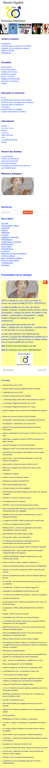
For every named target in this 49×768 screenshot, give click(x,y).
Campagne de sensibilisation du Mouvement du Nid (20, 591)
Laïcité (4, 83)
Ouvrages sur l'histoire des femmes (15, 166)
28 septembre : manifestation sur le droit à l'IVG (19, 424)
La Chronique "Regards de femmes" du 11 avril (19, 403)
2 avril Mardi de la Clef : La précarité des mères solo (21, 671)
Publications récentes (11, 242)
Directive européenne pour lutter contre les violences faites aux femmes (24, 577)
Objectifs (5, 228)
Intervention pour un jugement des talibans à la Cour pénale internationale (23, 453)
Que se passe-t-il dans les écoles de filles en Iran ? (20, 464)
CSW (3, 137)
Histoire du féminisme (10, 159)
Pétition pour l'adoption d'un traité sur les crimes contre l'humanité (22, 469)
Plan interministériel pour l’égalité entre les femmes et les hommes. (22, 705)
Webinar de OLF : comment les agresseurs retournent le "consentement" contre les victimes (22, 529)
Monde (4, 130)
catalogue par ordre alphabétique (24, 350)
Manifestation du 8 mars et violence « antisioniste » (20, 719)
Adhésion (5, 233)
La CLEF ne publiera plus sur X (13, 700)
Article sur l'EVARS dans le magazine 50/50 (18, 684)
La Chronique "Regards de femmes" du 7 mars (19, 407)
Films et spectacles (10, 261)
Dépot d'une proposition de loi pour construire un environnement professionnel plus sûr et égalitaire (25, 510)
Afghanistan (5, 133)
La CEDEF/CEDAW (9, 140)
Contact (4, 235)
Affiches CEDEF (8, 51)
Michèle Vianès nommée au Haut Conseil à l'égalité (20, 639)
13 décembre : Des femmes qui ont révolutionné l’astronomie (24, 420)
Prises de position (8, 69)
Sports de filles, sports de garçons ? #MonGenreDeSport (22, 734)
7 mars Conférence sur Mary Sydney (15, 675)
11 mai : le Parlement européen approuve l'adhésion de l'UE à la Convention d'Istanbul (25, 689)
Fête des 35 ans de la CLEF (12, 385)
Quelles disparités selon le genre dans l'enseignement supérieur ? (25, 412)
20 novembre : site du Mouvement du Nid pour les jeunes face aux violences (24, 583)
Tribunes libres (8, 256)
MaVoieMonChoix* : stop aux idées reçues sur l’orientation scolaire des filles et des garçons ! (23, 552)
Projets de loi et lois (9, 72)
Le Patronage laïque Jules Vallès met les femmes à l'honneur (24, 400)
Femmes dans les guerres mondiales (16, 46)
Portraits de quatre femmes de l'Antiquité (17, 396)
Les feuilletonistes (8, 168)
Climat (4, 142)
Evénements (6, 67)
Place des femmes (8, 163)
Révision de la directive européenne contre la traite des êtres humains (24, 571)
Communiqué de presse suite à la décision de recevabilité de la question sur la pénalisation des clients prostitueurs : (25, 656)
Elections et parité (8, 74)
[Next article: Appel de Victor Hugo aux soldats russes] (42, 370)
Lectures (5, 251)
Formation (5, 107)
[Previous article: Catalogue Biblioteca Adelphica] (8, 370)
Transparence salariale (11, 474)
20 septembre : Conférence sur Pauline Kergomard (20, 587)
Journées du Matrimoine (11, 598)
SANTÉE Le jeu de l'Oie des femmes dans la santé (20, 505)
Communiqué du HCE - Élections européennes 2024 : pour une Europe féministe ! (25, 603)
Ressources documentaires (14, 254)
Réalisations (6, 53)
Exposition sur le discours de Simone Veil (17, 744)
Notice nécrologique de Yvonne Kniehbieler (18, 664)
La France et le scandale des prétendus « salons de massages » (25, 595)
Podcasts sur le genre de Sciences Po (16, 481)
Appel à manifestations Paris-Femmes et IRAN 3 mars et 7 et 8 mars (24, 434)
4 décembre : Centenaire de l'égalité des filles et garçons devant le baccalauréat (25, 739)
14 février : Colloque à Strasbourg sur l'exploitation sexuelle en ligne (24, 724)
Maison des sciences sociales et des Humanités (19, 416)
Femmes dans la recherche (12, 105)
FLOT (3, 98)
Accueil (4, 223)
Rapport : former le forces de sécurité (15, 614)
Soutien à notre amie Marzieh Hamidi (15, 477)
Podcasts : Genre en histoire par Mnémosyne (18, 757)
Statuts (4, 230)
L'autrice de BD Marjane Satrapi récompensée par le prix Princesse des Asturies (22, 558)
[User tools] (45, 282)
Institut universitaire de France (13, 112)
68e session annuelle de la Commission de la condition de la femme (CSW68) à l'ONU (23, 695)
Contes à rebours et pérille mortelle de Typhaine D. (20, 562)
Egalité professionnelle (10, 79)
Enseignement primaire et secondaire (16, 100)
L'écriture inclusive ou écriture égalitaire (16, 488)
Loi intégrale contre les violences (14, 501)
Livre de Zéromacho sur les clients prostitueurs (19, 445)
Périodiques (6, 240)
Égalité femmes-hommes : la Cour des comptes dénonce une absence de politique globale (24, 628)
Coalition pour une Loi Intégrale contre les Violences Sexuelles (24, 547)
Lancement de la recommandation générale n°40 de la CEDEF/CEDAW (21, 762)
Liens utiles (6, 247)
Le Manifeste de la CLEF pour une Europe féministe (21, 617)
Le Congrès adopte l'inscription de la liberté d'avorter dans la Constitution (24, 730)
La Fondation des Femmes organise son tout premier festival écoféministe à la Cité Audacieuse (24, 622)
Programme (6, 44)
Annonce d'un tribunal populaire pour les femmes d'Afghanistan (25, 566)
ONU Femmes (7, 135)
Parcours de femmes (9, 161)
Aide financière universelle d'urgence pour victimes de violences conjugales (25, 493)
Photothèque (7, 249)
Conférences (7, 263)
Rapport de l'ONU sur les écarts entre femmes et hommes (23, 449)
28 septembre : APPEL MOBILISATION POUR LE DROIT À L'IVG (23, 609)
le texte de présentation (17, 346)
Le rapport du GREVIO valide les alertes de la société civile (23, 520)
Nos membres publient (11, 258)
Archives (5, 265)
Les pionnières (7, 156)
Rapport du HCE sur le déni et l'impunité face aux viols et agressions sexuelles (22, 516)
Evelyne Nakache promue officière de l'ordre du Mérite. (22, 389)
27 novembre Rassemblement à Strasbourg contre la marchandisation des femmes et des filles (21, 542)
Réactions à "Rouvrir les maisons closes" (17, 498)
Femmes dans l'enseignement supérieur (17, 102)
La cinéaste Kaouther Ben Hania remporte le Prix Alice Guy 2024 (25, 748)
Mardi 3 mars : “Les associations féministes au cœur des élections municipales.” (22, 459)
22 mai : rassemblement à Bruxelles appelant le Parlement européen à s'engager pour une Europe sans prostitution (23, 680)
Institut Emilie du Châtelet (11, 109)
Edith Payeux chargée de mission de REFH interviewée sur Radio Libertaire (23, 440)
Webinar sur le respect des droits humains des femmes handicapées (22, 428)
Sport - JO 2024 (7, 76)
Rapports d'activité (9, 237)
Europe (4, 126)
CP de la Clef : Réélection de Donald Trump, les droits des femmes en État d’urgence (23, 752)
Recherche (27, 212)
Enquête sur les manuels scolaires (15, 48)
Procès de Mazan (9, 715)
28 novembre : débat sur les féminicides (16, 537)
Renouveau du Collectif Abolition (14, 651)
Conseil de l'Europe (7, 128)
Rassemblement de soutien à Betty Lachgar (18, 534)
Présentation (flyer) (10, 226)
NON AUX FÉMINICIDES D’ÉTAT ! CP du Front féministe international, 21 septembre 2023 (22, 634)
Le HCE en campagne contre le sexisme (17, 524)
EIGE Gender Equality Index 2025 (14, 485)
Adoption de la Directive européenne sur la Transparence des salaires (24, 711)
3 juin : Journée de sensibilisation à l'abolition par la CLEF (23, 660)
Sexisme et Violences (10, 81)
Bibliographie (7, 244)
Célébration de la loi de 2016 (13, 392)
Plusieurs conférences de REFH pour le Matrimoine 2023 (22, 668)
